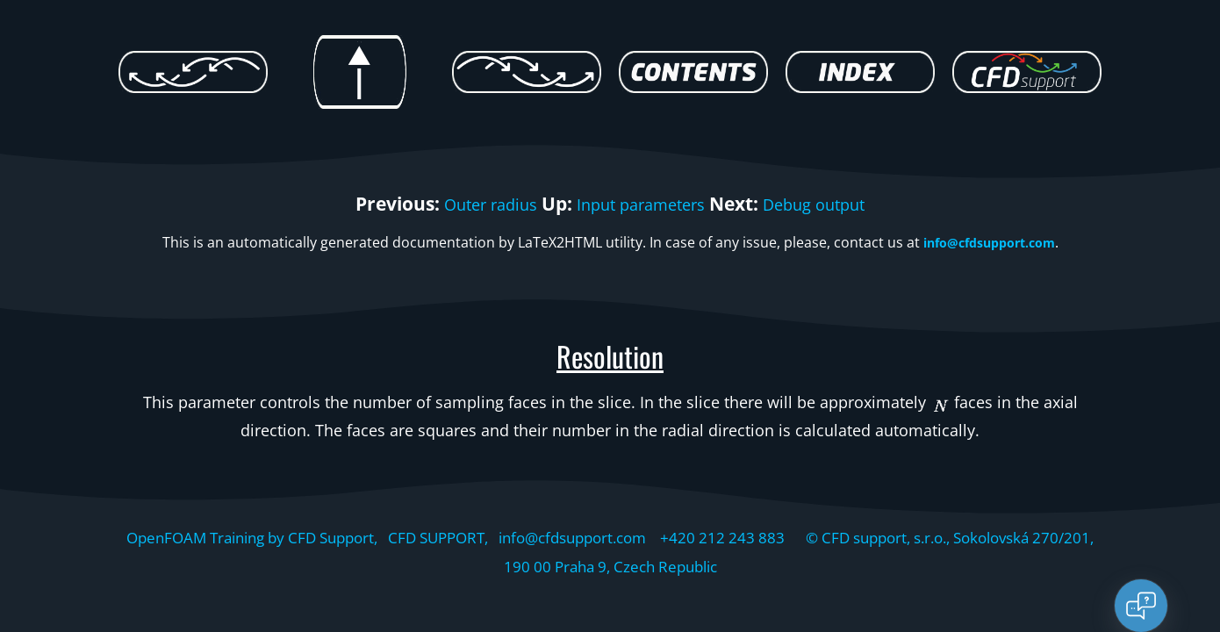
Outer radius (471, 203)
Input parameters (640, 203)
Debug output (833, 203)
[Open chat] (1141, 605)
